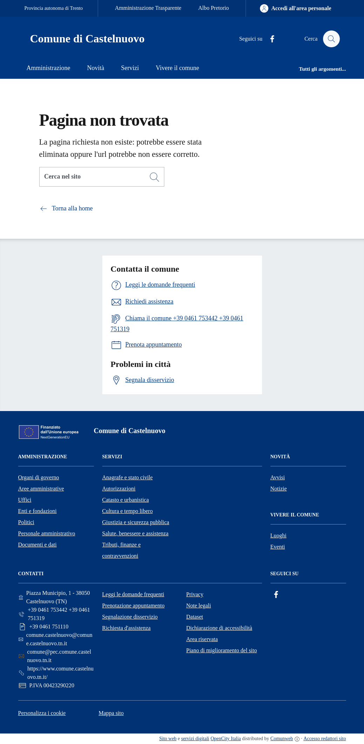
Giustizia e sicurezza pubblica (135, 522)
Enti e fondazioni (37, 511)
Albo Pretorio (213, 8)
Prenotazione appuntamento (133, 606)
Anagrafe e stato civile (127, 477)
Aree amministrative (41, 489)
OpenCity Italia (226, 738)
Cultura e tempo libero (127, 511)
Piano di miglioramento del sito (221, 650)
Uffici (25, 500)
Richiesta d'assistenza (126, 628)
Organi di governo (38, 477)
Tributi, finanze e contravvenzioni (121, 550)
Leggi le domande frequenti (133, 594)
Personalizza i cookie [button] (42, 713)
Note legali (198, 606)
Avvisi (277, 477)
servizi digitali (195, 738)
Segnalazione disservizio (130, 617)
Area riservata (202, 639)
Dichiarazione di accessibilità (219, 628)
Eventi (277, 547)
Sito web (168, 738)
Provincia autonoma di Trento (54, 8)
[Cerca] (154, 177)
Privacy (195, 594)
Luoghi (278, 535)
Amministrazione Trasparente (148, 8)
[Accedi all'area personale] (295, 8)
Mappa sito (111, 713)
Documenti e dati (37, 545)
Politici (26, 522)
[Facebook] (269, 39)
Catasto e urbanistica (125, 500)
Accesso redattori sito (324, 738)
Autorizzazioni (119, 489)
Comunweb (281, 738)
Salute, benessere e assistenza (135, 533)
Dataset (194, 617)
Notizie (278, 489)
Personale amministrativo (46, 533)
